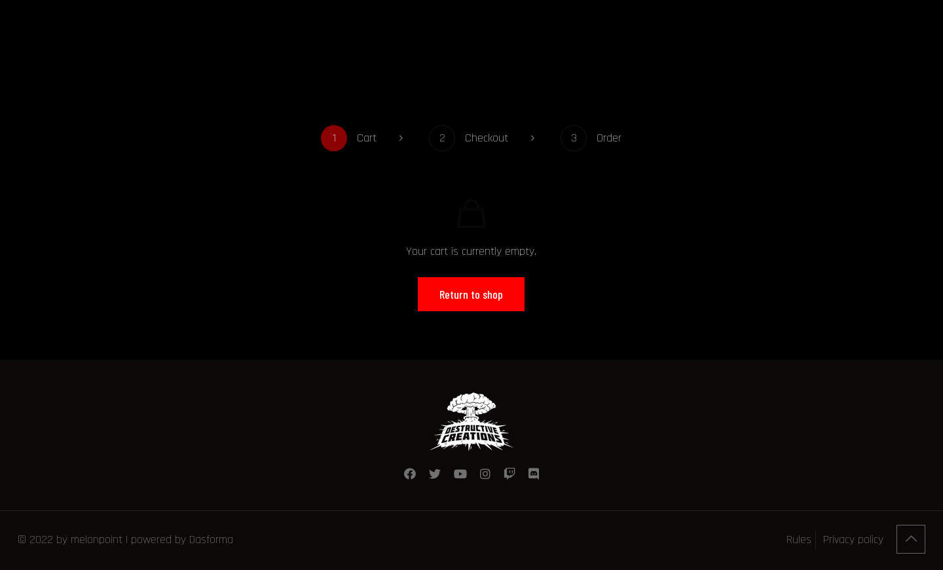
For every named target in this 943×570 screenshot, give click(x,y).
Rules (798, 539)
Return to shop (471, 294)
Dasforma (211, 539)
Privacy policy (853, 539)
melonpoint (96, 539)
